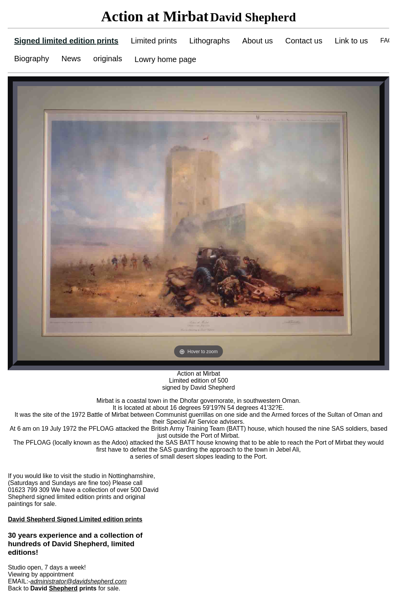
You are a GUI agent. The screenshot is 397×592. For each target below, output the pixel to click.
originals (107, 58)
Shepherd (63, 588)
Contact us (304, 40)
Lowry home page (165, 59)
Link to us (351, 40)
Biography (31, 58)
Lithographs (209, 40)
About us (257, 40)
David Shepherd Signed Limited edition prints (75, 519)
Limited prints (154, 40)
